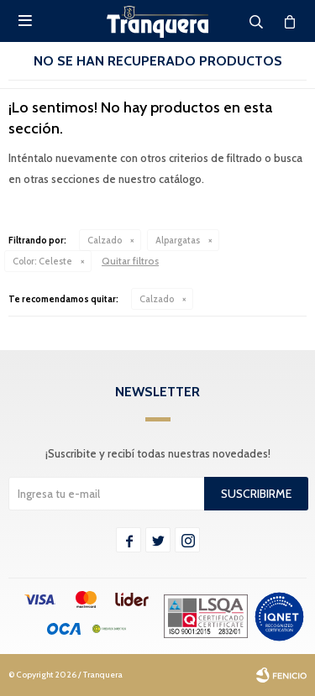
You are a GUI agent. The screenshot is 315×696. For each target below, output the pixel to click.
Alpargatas (177, 240)
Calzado (104, 240)
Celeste (42, 261)
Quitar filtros (130, 260)
